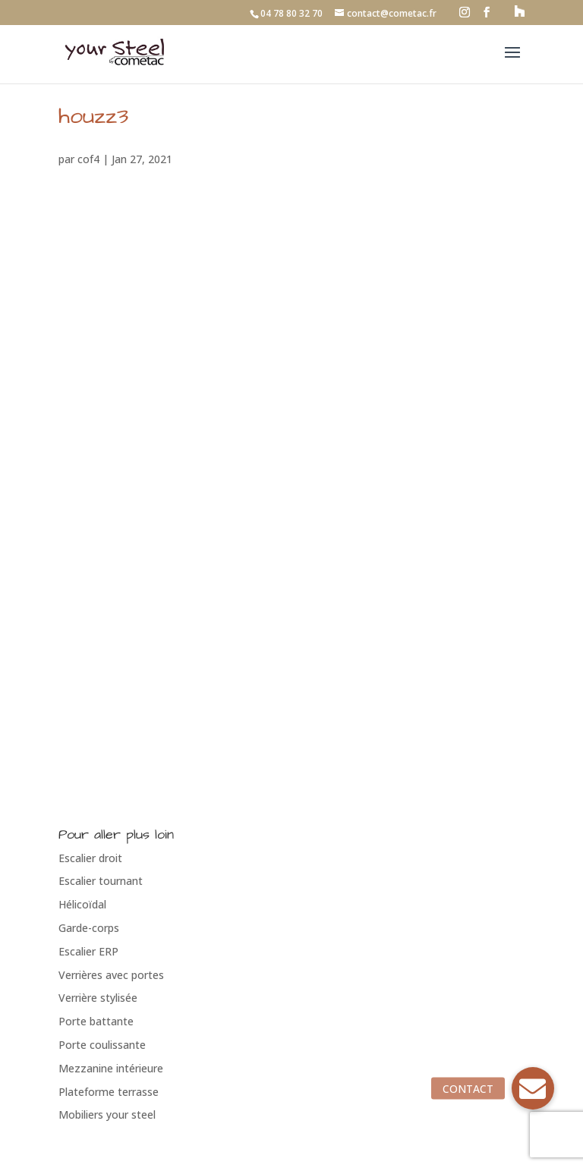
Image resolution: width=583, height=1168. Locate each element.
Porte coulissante (102, 1044)
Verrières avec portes (111, 975)
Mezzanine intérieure (110, 1068)
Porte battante (96, 1021)
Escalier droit (90, 858)
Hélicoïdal (82, 904)
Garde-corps (88, 928)
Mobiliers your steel (107, 1114)
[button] (533, 1088)
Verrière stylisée (97, 997)
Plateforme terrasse (108, 1092)
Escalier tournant (100, 881)
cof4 (88, 159)
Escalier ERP (88, 951)
